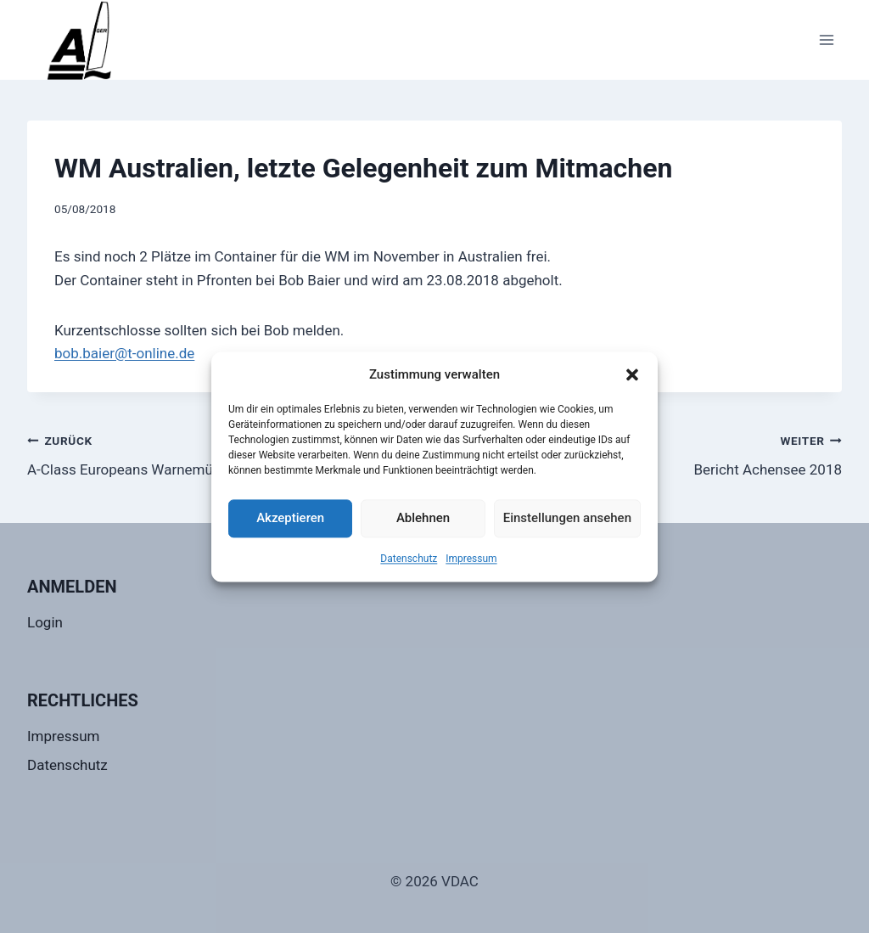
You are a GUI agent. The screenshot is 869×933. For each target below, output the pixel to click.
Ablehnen (423, 518)
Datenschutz (408, 559)
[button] (632, 374)
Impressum (471, 559)
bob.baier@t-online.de (124, 353)
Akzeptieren (290, 518)
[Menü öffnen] (826, 39)
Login (45, 622)
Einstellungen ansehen (567, 518)
